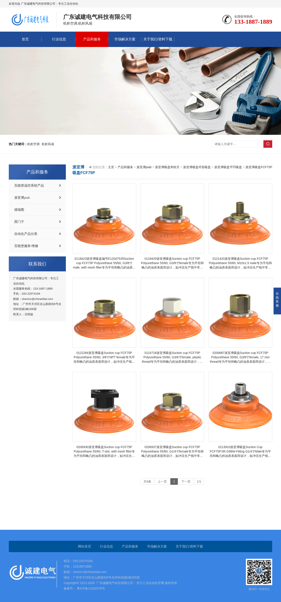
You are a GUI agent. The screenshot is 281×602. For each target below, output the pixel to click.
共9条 (147, 481)
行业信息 (59, 39)
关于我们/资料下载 (157, 39)
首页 (25, 39)
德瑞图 (19, 209)
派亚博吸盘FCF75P (258, 167)
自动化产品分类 (25, 234)
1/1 (199, 481)
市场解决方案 (124, 39)
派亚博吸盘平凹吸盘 (228, 167)
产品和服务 (92, 39)
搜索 (267, 144)
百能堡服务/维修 (26, 246)
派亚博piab (22, 197)
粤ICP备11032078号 (90, 588)
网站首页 (84, 546)
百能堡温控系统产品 (29, 185)
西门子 (19, 221)
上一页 (162, 481)
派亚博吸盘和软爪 (167, 167)
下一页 (186, 481)
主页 (111, 167)
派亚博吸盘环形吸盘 (197, 167)
